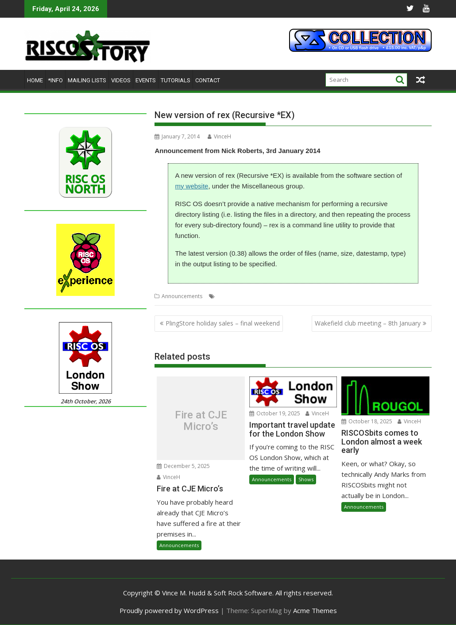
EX (220, 296)
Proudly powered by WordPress (169, 610)
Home (35, 80)
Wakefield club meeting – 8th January (368, 323)
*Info (55, 80)
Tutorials (175, 80)
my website (191, 186)
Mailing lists (87, 80)
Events (145, 80)
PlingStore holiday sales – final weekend (223, 323)
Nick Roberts (242, 296)
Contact (207, 80)
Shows (305, 479)
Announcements (182, 296)
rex (266, 296)
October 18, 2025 (366, 421)
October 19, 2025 (274, 413)
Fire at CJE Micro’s (201, 420)
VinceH (219, 136)
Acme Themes (315, 610)
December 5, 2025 (183, 466)
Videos (121, 80)
